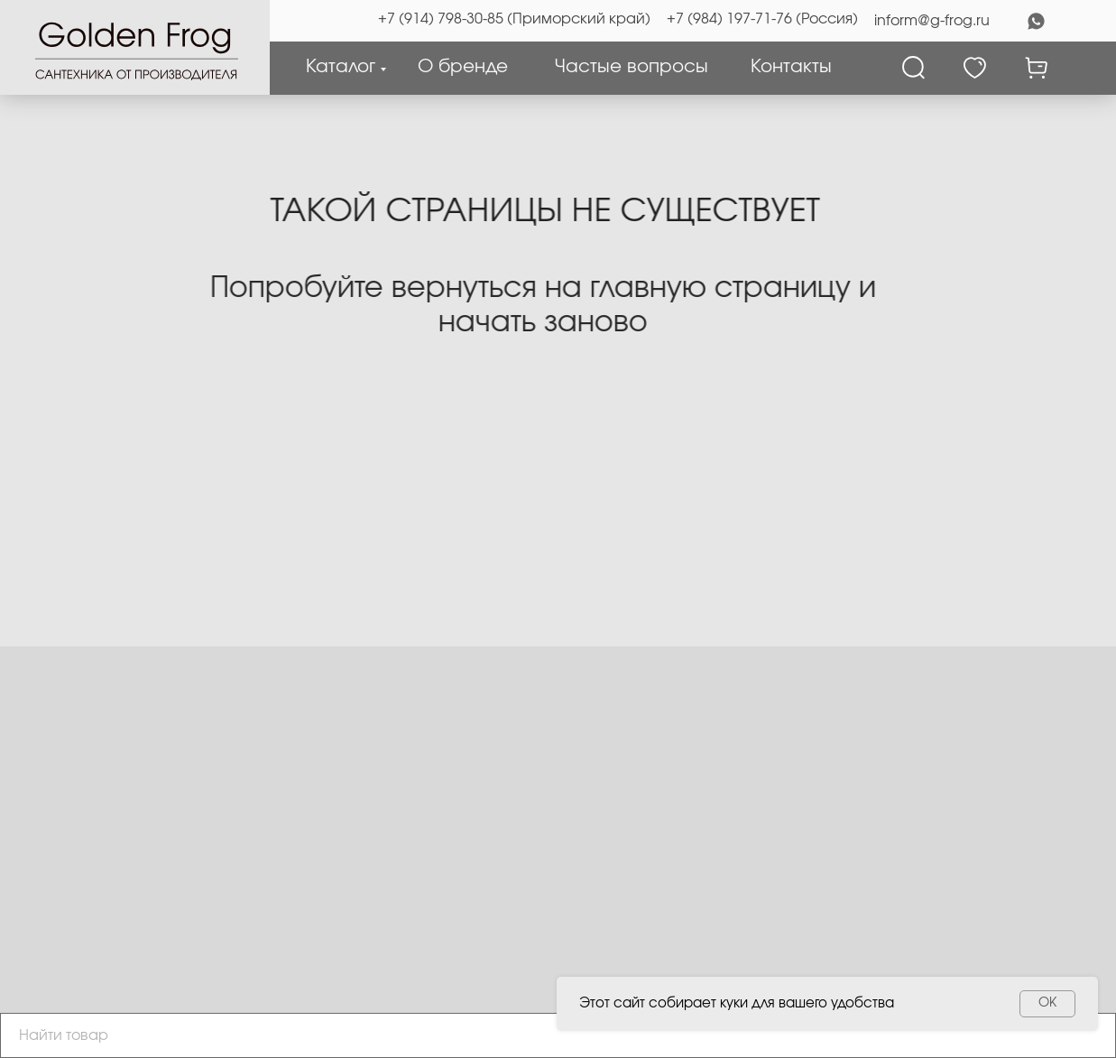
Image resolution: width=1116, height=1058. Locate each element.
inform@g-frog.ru (932, 21)
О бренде (463, 67)
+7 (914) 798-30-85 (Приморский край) (514, 19)
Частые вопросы (631, 67)
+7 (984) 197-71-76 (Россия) (762, 19)
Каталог (340, 67)
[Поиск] (913, 67)
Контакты (791, 67)
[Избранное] (975, 68)
